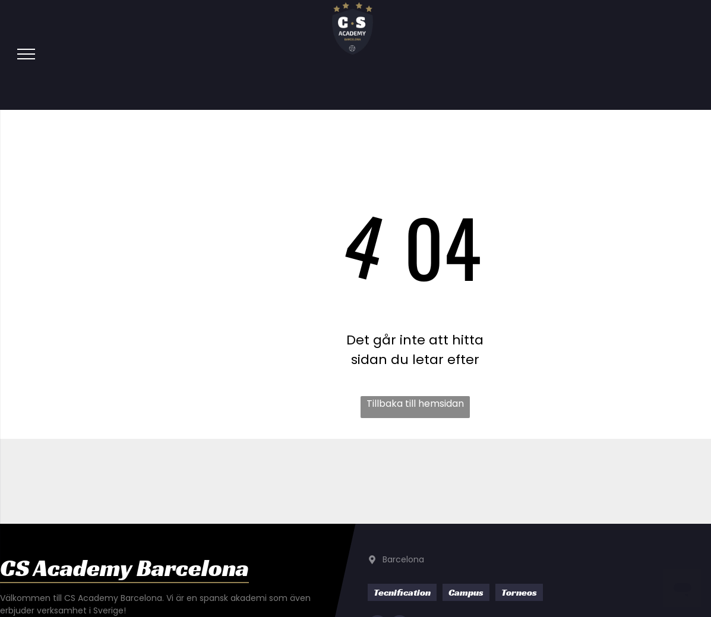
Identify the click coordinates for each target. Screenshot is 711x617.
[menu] (26, 54)
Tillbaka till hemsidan (415, 403)
